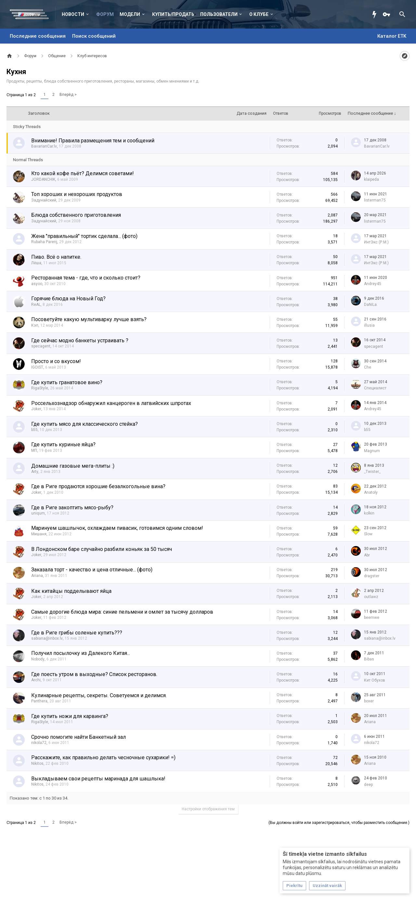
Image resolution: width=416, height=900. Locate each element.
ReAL (36, 304)
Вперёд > (68, 94)
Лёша (36, 263)
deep (368, 784)
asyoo (36, 283)
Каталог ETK (391, 36)
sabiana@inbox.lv (47, 638)
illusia (369, 325)
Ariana (37, 575)
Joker (36, 409)
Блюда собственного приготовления (76, 215)
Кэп (34, 325)
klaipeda (371, 179)
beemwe (371, 617)
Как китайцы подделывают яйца (71, 591)
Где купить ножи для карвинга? (69, 716)
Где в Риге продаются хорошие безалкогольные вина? (98, 486)
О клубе (258, 14)
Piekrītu (294, 885)
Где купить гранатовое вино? (66, 382)
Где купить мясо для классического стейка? (84, 424)
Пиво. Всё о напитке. (56, 257)
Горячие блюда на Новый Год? (68, 298)
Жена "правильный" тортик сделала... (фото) (84, 236)
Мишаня (38, 534)
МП (34, 450)
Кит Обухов (374, 680)
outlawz (371, 596)
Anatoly (371, 492)
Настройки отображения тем (208, 809)
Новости (73, 14)
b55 (34, 429)
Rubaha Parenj (44, 242)
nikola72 (38, 742)
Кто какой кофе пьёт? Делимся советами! (82, 173)
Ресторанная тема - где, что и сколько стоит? (85, 278)
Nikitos (37, 763)
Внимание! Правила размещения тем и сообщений (92, 140)
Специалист (375, 388)
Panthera (39, 701)
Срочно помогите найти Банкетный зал (78, 737)
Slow (368, 534)
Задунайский (43, 200)
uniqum (38, 513)
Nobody (38, 659)
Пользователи (219, 14)
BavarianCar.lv (44, 146)
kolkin (369, 513)
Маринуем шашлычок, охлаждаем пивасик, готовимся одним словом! (117, 528)
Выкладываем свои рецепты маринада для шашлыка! (98, 779)
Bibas (369, 659)
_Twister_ (372, 471)
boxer (369, 701)
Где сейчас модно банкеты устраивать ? (79, 340)
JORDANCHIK (43, 179)
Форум (105, 14)
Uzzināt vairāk (327, 885)
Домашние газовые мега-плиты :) (72, 466)
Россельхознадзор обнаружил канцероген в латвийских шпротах (111, 403)
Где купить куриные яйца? (63, 444)
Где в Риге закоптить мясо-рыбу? (72, 507)
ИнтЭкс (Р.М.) (376, 242)
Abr (367, 555)
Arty (34, 471)
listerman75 (375, 200)
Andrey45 (372, 283)
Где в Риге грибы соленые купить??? (76, 633)
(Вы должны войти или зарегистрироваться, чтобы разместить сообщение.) (339, 822)
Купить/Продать (173, 14)
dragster (371, 576)
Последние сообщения (38, 36)
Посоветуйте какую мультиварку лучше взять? (89, 319)
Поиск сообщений (94, 36)
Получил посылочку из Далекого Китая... (80, 653)
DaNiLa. (371, 304)
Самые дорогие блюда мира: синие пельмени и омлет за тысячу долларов (122, 612)
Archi (36, 680)
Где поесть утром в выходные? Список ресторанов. (94, 674)
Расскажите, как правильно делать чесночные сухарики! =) (103, 757)
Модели (130, 14)
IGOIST (37, 367)
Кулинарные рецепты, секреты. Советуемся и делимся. (99, 695)
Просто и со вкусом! (56, 361)
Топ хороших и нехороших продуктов (76, 194)
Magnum (372, 451)
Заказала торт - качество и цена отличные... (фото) (91, 570)
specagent (40, 346)
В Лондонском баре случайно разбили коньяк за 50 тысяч (101, 549)
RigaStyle (39, 388)
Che (367, 367)
